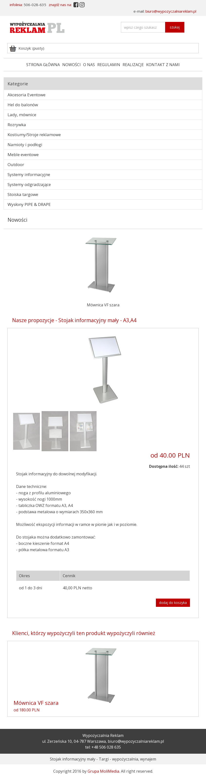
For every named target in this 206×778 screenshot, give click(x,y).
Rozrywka (17, 124)
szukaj (175, 27)
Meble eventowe (23, 154)
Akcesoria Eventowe (26, 94)
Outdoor (16, 164)
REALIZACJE (133, 64)
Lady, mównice (22, 114)
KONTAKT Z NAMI (163, 64)
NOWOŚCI (71, 64)
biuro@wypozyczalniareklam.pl (170, 11)
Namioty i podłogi (25, 144)
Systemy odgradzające (29, 184)
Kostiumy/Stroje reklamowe (34, 134)
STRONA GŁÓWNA (43, 64)
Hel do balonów (23, 104)
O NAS (89, 64)
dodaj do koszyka (173, 602)
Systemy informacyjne (29, 174)
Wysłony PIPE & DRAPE (29, 204)
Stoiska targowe (23, 194)
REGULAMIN (108, 64)
